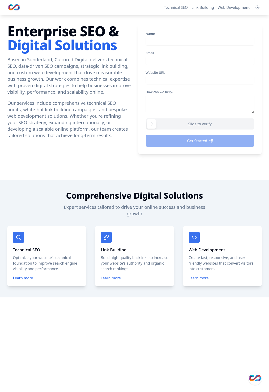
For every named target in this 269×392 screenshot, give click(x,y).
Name (150, 33)
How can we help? (159, 92)
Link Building (202, 7)
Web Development (234, 7)
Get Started (200, 140)
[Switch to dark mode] (257, 7)
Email (150, 53)
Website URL (155, 72)
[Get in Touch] (255, 378)
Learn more (23, 278)
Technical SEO (176, 7)
